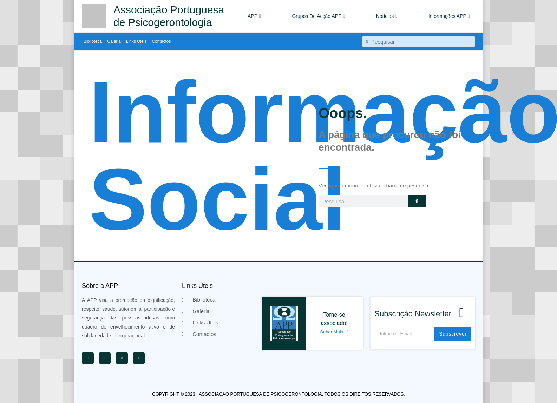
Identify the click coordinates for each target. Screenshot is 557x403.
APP (254, 16)
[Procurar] (417, 201)
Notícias (387, 16)
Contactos (161, 41)
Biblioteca (93, 41)
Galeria (114, 41)
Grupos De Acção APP (318, 16)
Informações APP (449, 16)
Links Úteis (136, 41)
